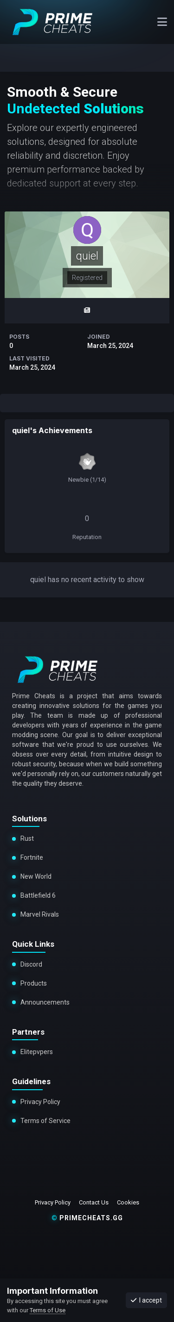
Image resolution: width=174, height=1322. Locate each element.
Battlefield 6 (38, 895)
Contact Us (94, 1202)
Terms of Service (45, 1120)
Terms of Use (47, 1310)
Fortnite (31, 857)
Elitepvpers (36, 1051)
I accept (146, 1300)
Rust (27, 838)
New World (36, 876)
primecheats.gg (87, 1218)
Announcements (45, 1002)
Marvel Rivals (39, 914)
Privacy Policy (40, 1101)
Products (33, 983)
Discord (31, 964)
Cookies (128, 1202)
